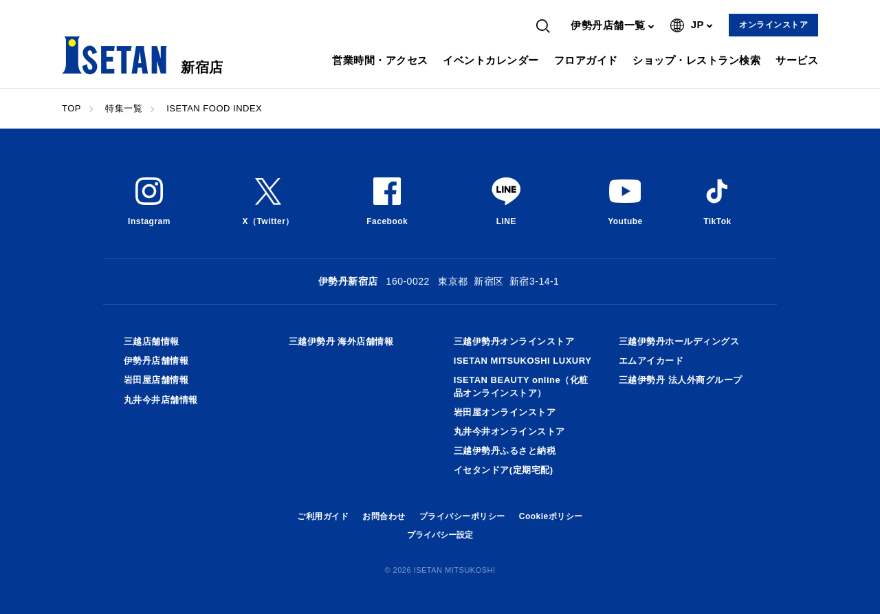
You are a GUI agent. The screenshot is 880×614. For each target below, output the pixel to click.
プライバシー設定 (440, 535)
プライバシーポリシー (462, 516)
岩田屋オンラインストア (505, 412)
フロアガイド (586, 60)
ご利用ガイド (323, 516)
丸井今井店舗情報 (161, 400)
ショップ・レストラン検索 (696, 60)
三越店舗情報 (151, 341)
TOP (71, 108)
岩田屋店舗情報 (156, 380)
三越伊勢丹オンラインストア (514, 341)
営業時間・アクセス (380, 60)
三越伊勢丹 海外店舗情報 (341, 341)
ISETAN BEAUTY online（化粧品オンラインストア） (521, 386)
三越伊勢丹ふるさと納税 (505, 451)
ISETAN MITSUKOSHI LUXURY (523, 360)
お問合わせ (384, 516)
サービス (797, 60)
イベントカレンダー (491, 60)
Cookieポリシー (551, 516)
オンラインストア (773, 25)
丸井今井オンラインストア (509, 431)
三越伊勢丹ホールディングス (679, 341)
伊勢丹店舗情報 (156, 360)
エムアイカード (651, 360)
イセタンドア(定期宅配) (503, 470)
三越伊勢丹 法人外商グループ (680, 380)
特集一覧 (123, 108)
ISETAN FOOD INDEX (214, 108)
